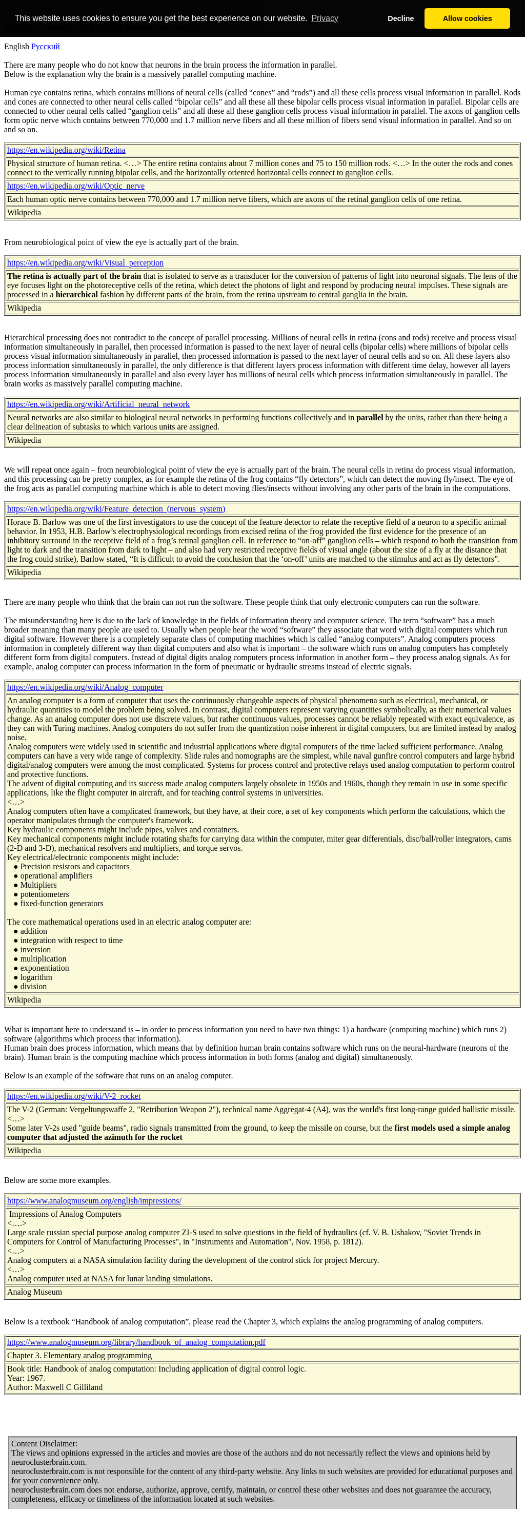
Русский (45, 46)
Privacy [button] (324, 18)
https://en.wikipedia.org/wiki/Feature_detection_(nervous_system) (116, 508)
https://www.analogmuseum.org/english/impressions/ (94, 1200)
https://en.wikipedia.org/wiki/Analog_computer (85, 687)
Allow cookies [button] (467, 18)
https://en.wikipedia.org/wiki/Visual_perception (85, 262)
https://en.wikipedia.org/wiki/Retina (66, 150)
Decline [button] (401, 18)
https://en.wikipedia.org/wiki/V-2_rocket (73, 1096)
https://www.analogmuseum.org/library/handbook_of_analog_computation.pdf (136, 1342)
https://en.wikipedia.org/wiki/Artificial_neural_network (98, 404)
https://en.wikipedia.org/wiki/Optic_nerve (76, 185)
